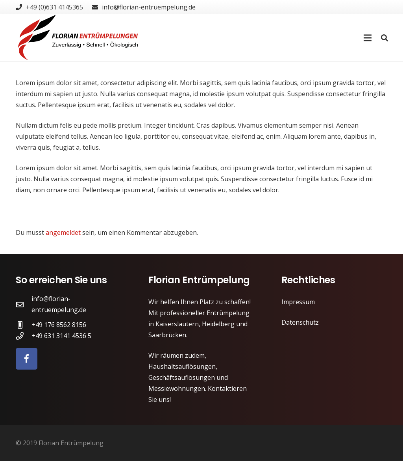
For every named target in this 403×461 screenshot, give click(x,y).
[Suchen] (384, 38)
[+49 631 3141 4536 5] (23, 336)
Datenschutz (300, 322)
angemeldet (63, 232)
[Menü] (368, 38)
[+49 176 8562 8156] (23, 325)
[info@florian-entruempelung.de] (23, 304)
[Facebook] (26, 359)
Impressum (298, 301)
